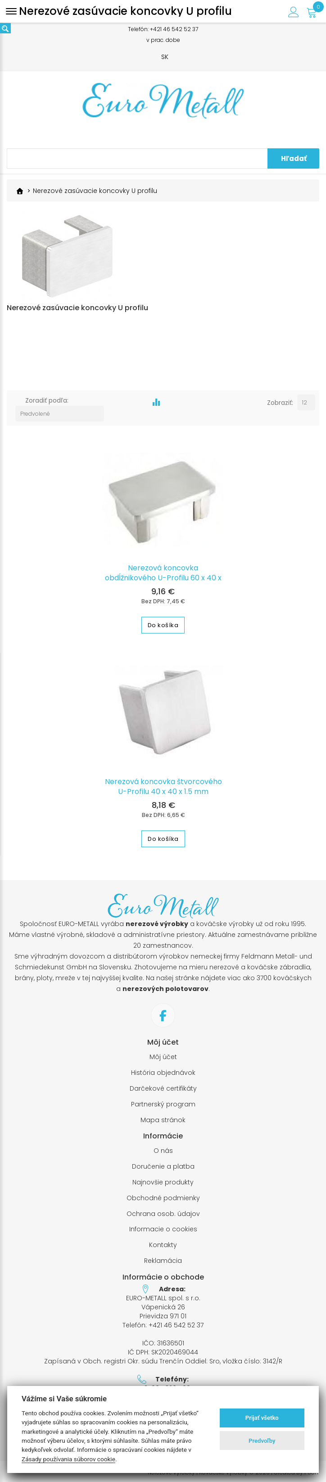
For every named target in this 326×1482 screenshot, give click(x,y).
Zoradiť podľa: (46, 410)
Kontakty (163, 1242)
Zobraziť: (280, 410)
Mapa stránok (163, 1116)
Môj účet (163, 1054)
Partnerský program (163, 1101)
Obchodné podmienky (163, 1195)
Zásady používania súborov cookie (68, 1459)
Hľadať (294, 158)
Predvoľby (262, 1440)
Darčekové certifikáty (163, 1085)
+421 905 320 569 (163, 1385)
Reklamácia (163, 1258)
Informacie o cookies (163, 1226)
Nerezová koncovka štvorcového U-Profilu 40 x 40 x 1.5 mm (163, 784)
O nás (163, 1148)
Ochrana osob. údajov (163, 1210)
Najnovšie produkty (163, 1179)
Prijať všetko (262, 1417)
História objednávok (163, 1070)
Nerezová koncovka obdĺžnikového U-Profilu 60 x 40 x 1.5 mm (163, 575)
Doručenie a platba (163, 1163)
